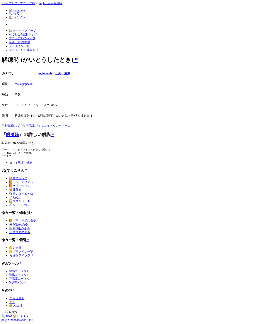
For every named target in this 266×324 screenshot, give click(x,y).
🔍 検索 (14, 13)
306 (30, 320)
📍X (12, 302)
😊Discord (15, 306)
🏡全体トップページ (22, 30)
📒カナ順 (15, 248)
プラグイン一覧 (19, 46)
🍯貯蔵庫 (15, 190)
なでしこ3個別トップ (23, 34)
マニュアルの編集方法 (23, 49)
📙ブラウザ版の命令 (22, 221)
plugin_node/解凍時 (13, 320)
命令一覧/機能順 (19, 42)
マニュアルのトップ (22, 38)
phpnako (27, 83)
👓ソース (64, 125)
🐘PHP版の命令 (19, 228)
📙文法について (19, 186)
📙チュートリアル (21, 182)
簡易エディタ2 (18, 275)
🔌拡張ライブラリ (21, 256)
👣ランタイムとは (21, 194)
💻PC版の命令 (18, 225)
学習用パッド (18, 283)
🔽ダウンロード (19, 201)
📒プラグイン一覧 (21, 252)
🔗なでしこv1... (19, 205)
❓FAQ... (15, 198)
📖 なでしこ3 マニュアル (18, 3)
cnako (18, 83)
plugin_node (45, 3)
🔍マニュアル (46, 125)
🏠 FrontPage (17, 10)
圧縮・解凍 (62, 73)
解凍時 (57, 3)
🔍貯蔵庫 (28, 125)
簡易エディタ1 (18, 271)
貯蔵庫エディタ (19, 279)
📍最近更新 (16, 298)
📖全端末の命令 (19, 232)
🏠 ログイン (17, 17)
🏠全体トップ (18, 178)
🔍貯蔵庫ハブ (10, 125)
